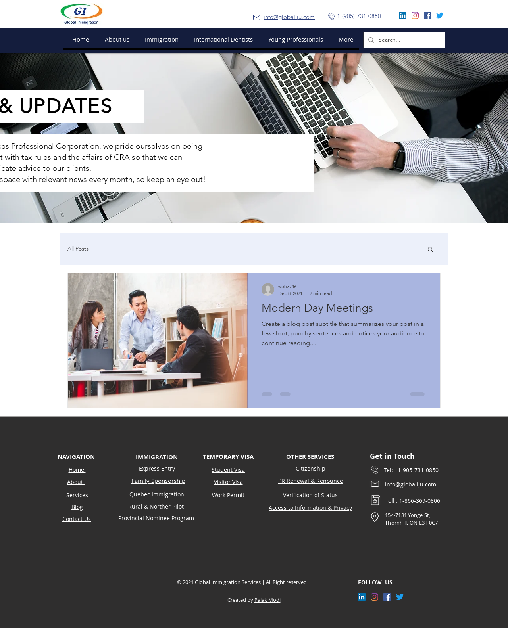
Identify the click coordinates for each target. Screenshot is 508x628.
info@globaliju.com (289, 17)
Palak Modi (267, 599)
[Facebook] (427, 15)
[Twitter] (439, 15)
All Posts (78, 248)
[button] (160, 39)
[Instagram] (415, 15)
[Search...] (403, 40)
